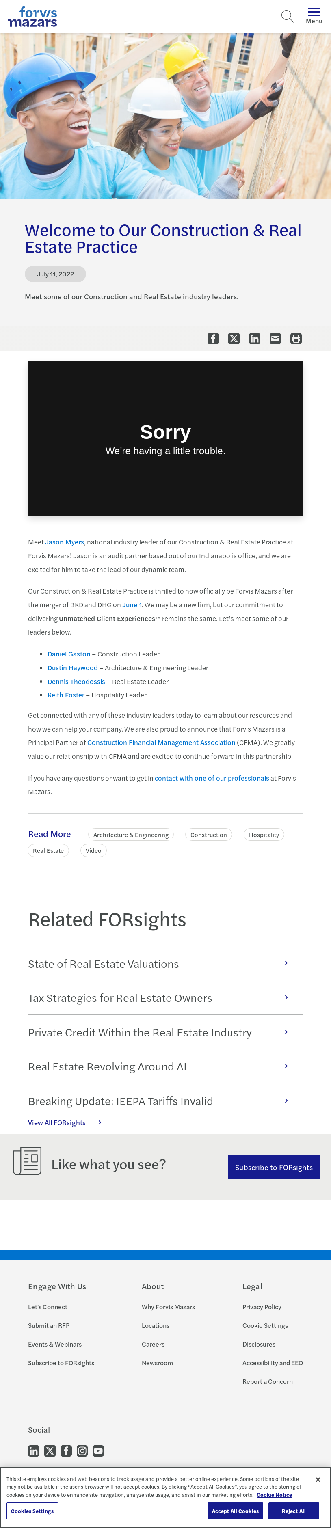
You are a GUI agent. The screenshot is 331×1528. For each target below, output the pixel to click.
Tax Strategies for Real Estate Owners (162, 997)
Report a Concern (267, 1381)
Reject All (294, 1511)
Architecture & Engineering (131, 834)
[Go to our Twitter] (50, 1450)
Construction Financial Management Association (161, 742)
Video (94, 850)
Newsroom (157, 1362)
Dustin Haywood (73, 667)
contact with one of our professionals (212, 778)
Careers (153, 1344)
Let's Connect (47, 1306)
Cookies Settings (32, 1511)
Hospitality (264, 834)
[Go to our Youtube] (98, 1450)
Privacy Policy (261, 1306)
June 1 (132, 604)
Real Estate (48, 850)
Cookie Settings (265, 1325)
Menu (314, 16)
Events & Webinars (55, 1344)
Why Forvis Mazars (168, 1306)
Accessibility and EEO (272, 1362)
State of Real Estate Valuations (162, 963)
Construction (208, 834)
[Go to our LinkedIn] (33, 1450)
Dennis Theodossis (76, 681)
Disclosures (258, 1344)
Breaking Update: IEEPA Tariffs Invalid (162, 1100)
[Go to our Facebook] (66, 1450)
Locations (155, 1325)
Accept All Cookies (235, 1511)
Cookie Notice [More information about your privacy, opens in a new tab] (274, 1494)
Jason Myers (64, 541)
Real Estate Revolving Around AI (162, 1066)
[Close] (318, 1480)
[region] (165, 1497)
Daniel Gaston (69, 653)
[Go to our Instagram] (82, 1450)
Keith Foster (66, 694)
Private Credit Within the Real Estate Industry (162, 1032)
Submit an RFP (48, 1325)
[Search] (288, 17)
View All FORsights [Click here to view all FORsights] (69, 1122)
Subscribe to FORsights (274, 1167)
